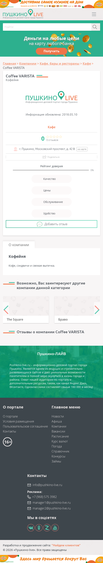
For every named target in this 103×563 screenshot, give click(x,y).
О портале (10, 416)
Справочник (60, 451)
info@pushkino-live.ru (47, 485)
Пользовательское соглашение (25, 426)
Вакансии (58, 431)
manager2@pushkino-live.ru (52, 508)
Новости (58, 416)
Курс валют (60, 441)
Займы (56, 461)
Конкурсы (58, 456)
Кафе (51, 127)
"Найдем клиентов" (66, 545)
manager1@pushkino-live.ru (52, 502)
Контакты (9, 431)
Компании (59, 426)
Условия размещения (18, 421)
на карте (82, 149)
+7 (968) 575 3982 (44, 497)
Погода (57, 446)
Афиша (57, 421)
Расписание (60, 436)
